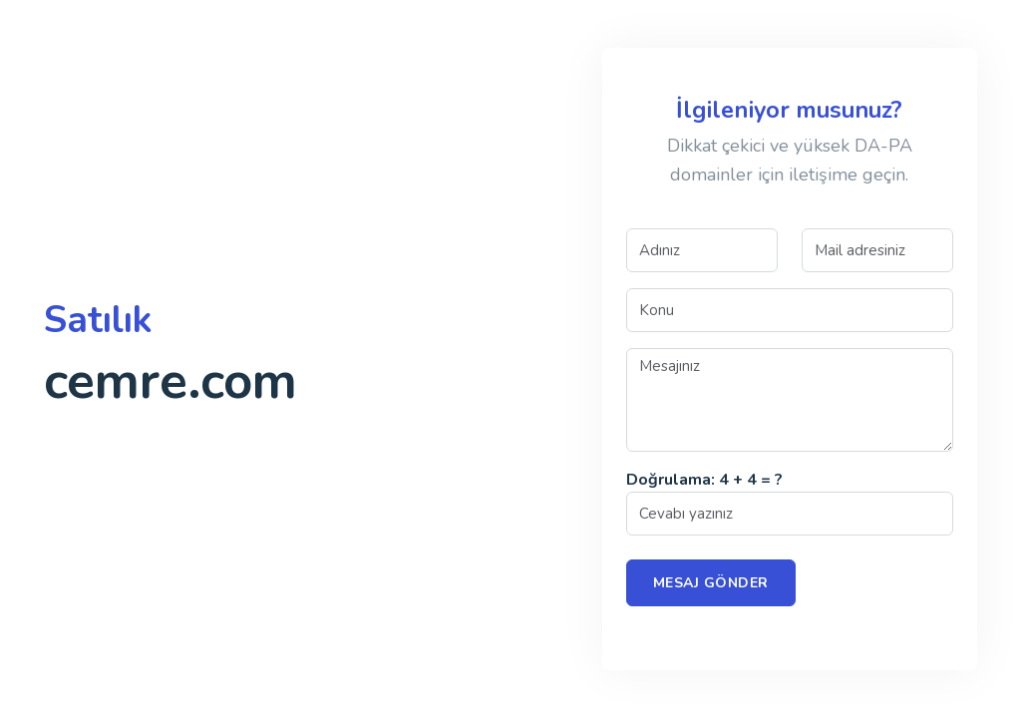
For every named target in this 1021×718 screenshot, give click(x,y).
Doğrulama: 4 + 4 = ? (704, 480)
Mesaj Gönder (711, 582)
